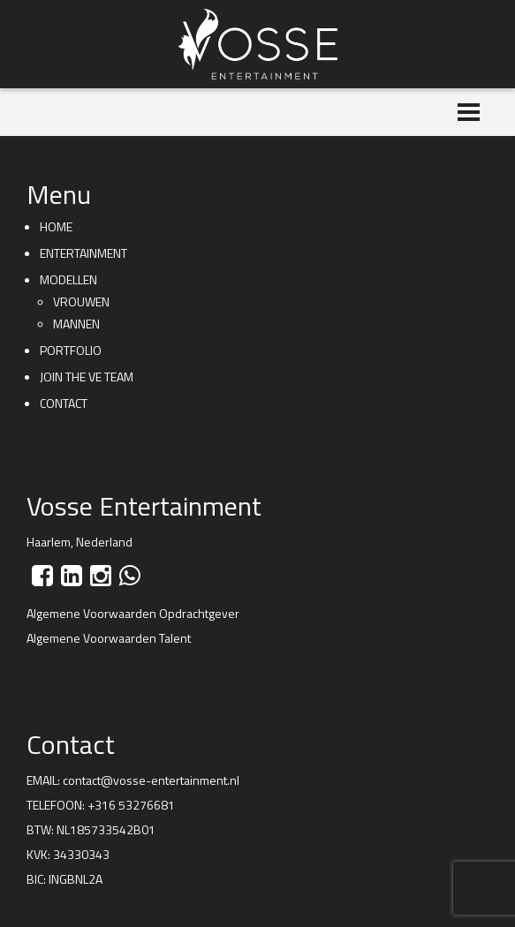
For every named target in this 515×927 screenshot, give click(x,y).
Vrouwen (81, 301)
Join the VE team (86, 376)
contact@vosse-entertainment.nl (151, 780)
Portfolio (71, 350)
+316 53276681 (131, 804)
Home (56, 226)
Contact (63, 403)
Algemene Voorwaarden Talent (109, 638)
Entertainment (83, 253)
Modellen (68, 279)
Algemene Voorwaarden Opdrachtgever (133, 613)
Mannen (76, 323)
